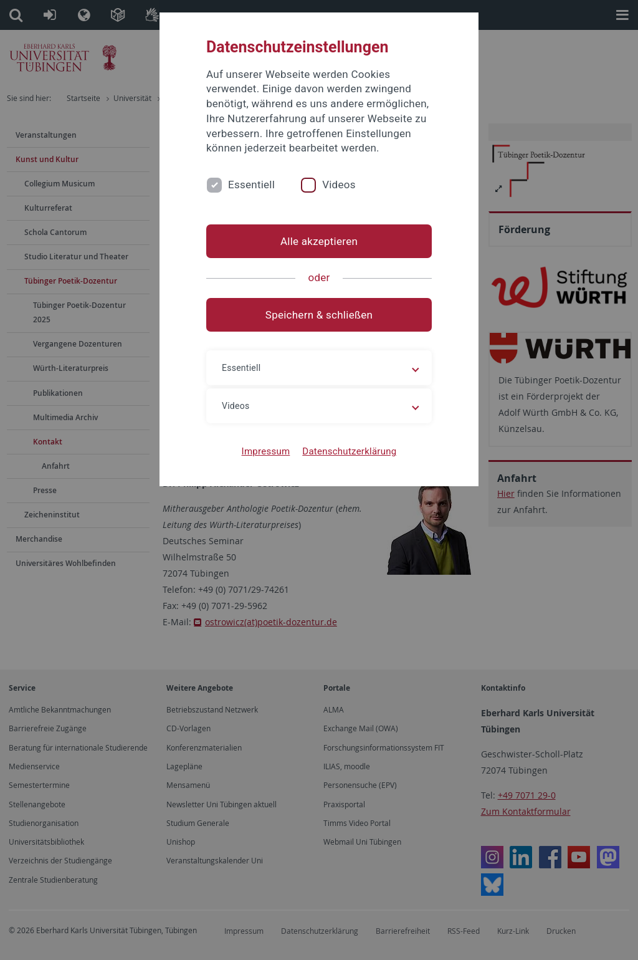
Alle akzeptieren (319, 241)
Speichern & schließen (319, 315)
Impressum (266, 451)
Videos (339, 184)
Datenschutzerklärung (349, 451)
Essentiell (251, 184)
